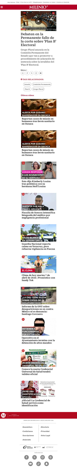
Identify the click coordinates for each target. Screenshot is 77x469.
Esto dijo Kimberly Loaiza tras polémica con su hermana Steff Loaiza (36, 184)
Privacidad (45, 431)
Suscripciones (28, 435)
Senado (27, 84)
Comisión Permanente (42, 84)
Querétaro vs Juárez (49, 2)
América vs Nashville (63, 2)
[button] (2, 8)
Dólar (17, 2)
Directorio (45, 427)
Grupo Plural (38, 89)
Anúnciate (27, 440)
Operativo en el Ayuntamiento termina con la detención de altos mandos (38, 340)
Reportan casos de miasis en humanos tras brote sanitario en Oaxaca (38, 121)
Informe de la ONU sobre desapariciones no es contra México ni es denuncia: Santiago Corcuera (37, 310)
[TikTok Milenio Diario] (38, 464)
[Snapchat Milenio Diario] (46, 464)
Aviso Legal (45, 435)
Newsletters (27, 427)
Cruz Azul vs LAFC (26, 2)
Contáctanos (28, 431)
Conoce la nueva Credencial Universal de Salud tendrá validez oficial (37, 371)
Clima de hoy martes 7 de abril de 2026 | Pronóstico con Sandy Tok (38, 278)
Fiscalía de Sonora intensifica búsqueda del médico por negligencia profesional (38, 215)
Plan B (27, 89)
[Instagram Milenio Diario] (42, 457)
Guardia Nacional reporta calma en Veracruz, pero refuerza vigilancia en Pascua (38, 246)
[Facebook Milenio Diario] (26, 457)
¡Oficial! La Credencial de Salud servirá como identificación (36, 403)
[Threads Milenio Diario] (50, 457)
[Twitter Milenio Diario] (34, 457)
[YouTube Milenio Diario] (30, 464)
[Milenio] (38, 7)
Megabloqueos (37, 2)
